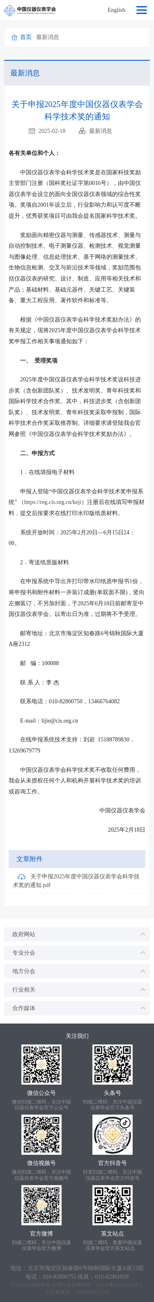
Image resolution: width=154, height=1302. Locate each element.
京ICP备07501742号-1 (119, 1285)
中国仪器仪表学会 (71, 1285)
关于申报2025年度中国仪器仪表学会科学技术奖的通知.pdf (76, 880)
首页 (26, 37)
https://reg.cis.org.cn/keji (52, 502)
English (116, 10)
